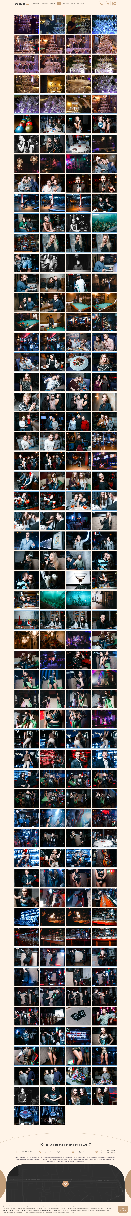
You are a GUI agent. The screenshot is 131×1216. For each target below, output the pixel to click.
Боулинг (66, 3)
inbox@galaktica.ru (81, 1152)
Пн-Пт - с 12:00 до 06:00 (107, 1151)
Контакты (80, 3)
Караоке (45, 3)
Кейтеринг (36, 3)
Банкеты (55, 3)
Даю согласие (123, 1209)
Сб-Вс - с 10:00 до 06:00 (107, 1153)
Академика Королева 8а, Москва (53, 1152)
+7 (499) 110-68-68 (25, 1152)
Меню (73, 3)
